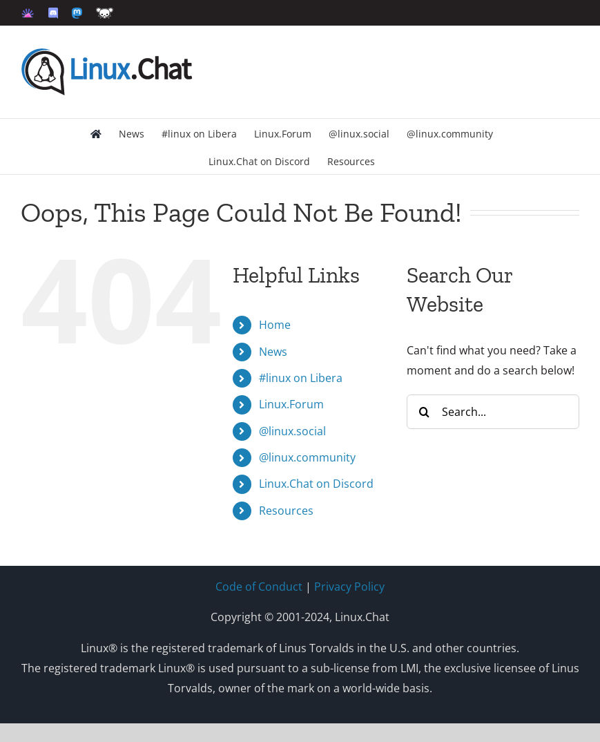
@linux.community (307, 457)
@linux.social (292, 431)
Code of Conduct (258, 586)
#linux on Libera (300, 378)
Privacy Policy (349, 586)
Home (275, 324)
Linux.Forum (291, 404)
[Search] (424, 411)
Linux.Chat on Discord (316, 483)
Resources (286, 510)
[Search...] (493, 411)
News (273, 351)
